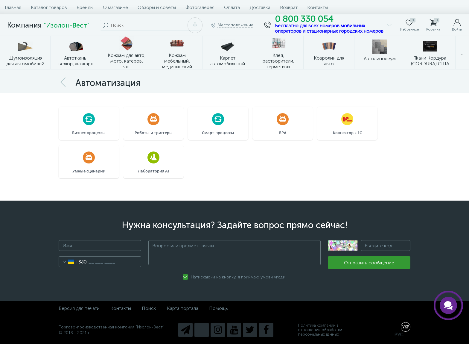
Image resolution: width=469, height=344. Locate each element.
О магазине (115, 7)
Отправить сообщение (369, 263)
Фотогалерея (199, 7)
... (462, 53)
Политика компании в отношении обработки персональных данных (320, 330)
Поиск (149, 308)
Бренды (85, 7)
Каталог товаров (49, 7)
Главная (13, 7)
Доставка (259, 7)
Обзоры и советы (157, 7)
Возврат (289, 7)
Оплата (232, 7)
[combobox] (73, 262)
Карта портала (182, 308)
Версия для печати (79, 308)
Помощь (218, 308)
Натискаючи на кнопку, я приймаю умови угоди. (238, 277)
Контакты (317, 7)
